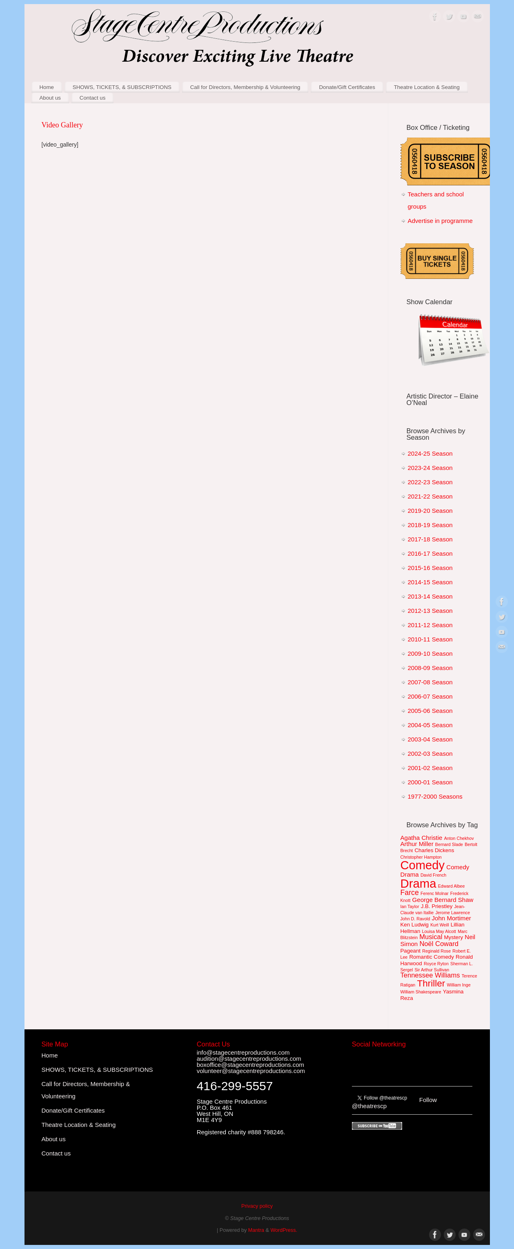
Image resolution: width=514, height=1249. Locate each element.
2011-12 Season (430, 624)
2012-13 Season (430, 610)
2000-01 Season (430, 782)
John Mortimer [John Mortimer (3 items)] (451, 918)
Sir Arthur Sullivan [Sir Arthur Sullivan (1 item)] (431, 969)
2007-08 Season (430, 682)
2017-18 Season (430, 539)
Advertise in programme (440, 220)
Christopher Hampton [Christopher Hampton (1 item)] (421, 857)
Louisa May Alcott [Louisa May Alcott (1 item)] (439, 931)
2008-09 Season (430, 667)
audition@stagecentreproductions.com (249, 1058)
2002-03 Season (430, 753)
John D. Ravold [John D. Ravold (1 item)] (415, 918)
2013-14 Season (430, 596)
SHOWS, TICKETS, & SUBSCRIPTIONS (122, 87)
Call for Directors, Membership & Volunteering (245, 87)
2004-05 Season (430, 724)
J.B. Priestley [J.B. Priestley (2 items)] (437, 906)
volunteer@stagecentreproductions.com (251, 1070)
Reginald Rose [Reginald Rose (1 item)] (436, 950)
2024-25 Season (430, 453)
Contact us (93, 98)
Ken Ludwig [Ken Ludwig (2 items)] (415, 925)
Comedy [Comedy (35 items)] (423, 865)
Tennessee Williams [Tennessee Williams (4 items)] (430, 975)
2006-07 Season (430, 696)
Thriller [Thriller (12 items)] (431, 983)
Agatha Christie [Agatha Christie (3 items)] (422, 837)
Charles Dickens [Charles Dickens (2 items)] (434, 850)
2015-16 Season (430, 567)
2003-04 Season (430, 739)
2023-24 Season (430, 467)
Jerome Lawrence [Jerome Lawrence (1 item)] (452, 912)
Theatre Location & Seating (427, 87)
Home (46, 87)
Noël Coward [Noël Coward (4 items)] (438, 944)
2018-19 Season (430, 524)
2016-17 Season (430, 553)
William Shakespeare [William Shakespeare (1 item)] (421, 991)
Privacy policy (257, 1206)
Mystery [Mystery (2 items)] (453, 937)
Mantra (256, 1230)
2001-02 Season (430, 767)
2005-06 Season (430, 710)
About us (50, 98)
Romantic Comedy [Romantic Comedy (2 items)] (431, 957)
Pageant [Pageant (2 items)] (411, 951)
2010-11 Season (430, 639)
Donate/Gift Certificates (347, 87)
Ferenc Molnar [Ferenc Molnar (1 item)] (435, 893)
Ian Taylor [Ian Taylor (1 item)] (410, 906)
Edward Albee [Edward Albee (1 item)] (451, 886)
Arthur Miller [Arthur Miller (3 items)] (417, 843)
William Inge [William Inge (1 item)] (459, 984)
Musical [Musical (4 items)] (430, 937)
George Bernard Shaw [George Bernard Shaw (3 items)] (443, 899)
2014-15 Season (430, 582)
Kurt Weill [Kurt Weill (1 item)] (439, 924)
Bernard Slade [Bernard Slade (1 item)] (449, 844)
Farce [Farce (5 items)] (410, 892)
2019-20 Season (430, 510)
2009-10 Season (430, 653)
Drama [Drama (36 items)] (418, 883)
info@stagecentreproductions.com (243, 1052)
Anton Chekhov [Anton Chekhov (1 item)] (459, 838)
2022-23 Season (430, 482)
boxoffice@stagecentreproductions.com (250, 1064)
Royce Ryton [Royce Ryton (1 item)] (436, 963)
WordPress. (283, 1230)
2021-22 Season (430, 496)
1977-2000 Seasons (435, 796)
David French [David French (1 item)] (433, 875)
